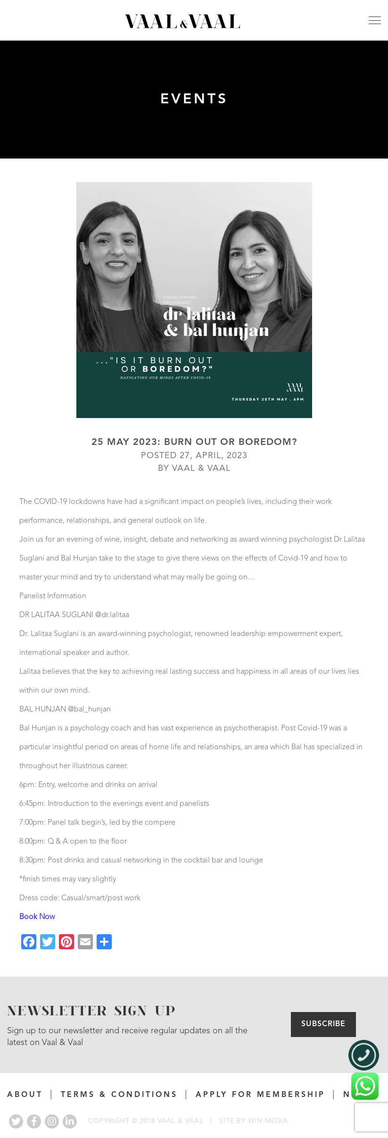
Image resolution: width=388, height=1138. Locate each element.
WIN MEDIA (268, 1121)
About (25, 1095)
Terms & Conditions (119, 1095)
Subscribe (323, 1024)
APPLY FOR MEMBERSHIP (260, 1095)
